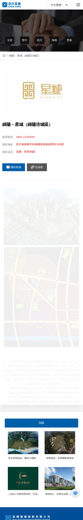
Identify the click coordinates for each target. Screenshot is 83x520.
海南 (54, 40)
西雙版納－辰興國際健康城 (60, 458)
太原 (9, 40)
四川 (39, 40)
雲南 (69, 40)
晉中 (24, 40)
